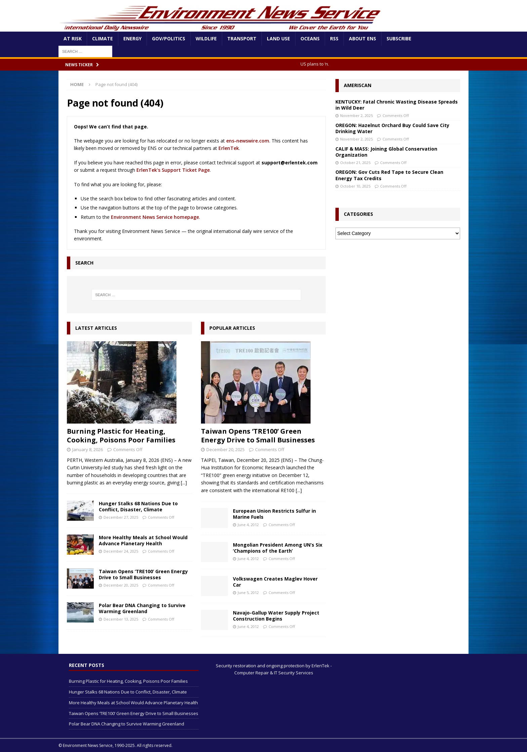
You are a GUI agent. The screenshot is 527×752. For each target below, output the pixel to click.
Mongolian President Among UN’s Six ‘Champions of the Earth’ (277, 548)
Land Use (278, 38)
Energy (132, 38)
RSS (334, 38)
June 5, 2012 (248, 592)
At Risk (73, 38)
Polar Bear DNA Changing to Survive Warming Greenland (142, 608)
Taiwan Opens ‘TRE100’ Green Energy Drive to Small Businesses (143, 574)
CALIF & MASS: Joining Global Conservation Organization (386, 152)
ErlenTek (228, 148)
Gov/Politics (168, 38)
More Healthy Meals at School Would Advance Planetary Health (143, 540)
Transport (241, 38)
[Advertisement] (397, 295)
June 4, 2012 (248, 524)
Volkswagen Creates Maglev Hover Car (275, 582)
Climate (102, 38)
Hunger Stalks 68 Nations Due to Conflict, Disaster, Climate (138, 506)
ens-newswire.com (247, 140)
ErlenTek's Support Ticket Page (173, 170)
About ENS (362, 38)
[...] (184, 482)
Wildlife (206, 38)
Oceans (310, 38)
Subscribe (399, 38)
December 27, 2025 (121, 517)
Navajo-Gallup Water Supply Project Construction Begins (276, 615)
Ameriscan (357, 85)
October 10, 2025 (355, 186)
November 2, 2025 (356, 115)
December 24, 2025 (121, 551)
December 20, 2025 (121, 585)
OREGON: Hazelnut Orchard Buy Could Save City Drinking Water (392, 128)
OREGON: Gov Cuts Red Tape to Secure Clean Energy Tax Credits (389, 175)
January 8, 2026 (87, 449)
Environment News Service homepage (155, 217)
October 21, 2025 (355, 162)
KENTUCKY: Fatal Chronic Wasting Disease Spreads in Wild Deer (396, 104)
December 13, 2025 (121, 619)
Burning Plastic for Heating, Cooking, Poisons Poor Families (121, 435)
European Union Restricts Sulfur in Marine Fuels (274, 514)
